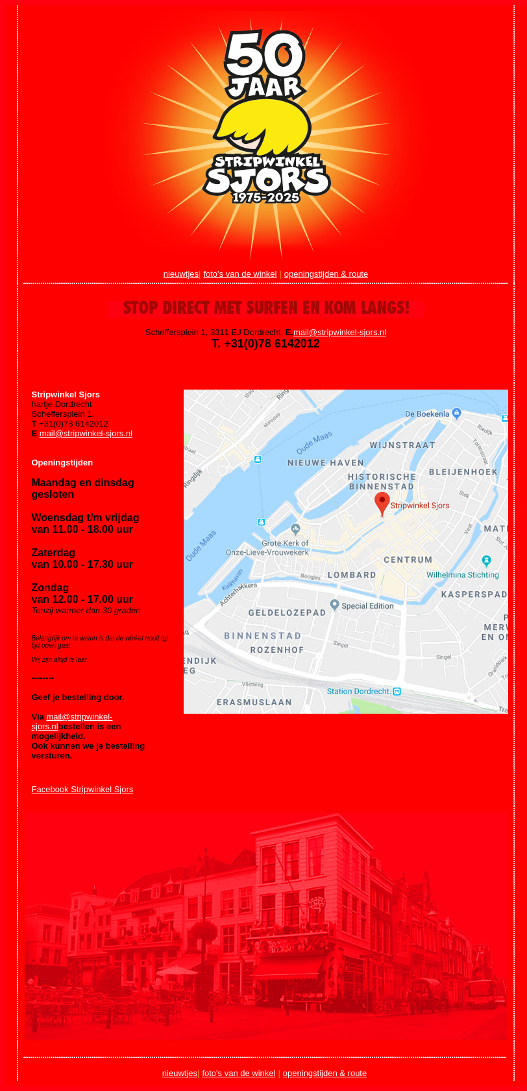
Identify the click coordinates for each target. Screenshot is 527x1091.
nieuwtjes (181, 274)
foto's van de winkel (239, 274)
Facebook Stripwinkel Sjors (83, 789)
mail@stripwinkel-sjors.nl (339, 332)
